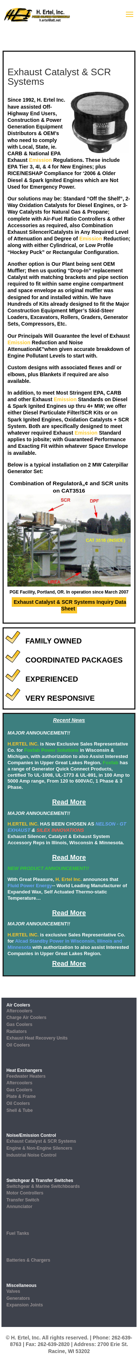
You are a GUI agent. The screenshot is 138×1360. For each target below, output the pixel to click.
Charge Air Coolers (26, 1017)
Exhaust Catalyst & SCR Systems (41, 1141)
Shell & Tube (19, 1110)
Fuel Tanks (17, 1233)
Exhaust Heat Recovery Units (37, 1038)
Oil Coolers (18, 1045)
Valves (13, 1291)
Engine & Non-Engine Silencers (39, 1148)
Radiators (16, 1031)
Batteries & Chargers (28, 1260)
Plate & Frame (21, 1096)
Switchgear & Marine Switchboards (43, 1186)
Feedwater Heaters (26, 1076)
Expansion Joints (24, 1305)
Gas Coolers (19, 1024)
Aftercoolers (19, 1010)
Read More (69, 802)
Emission (40, 160)
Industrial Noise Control (31, 1155)
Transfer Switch (22, 1200)
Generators (18, 1298)
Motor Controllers (24, 1193)
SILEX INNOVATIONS (60, 830)
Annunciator (19, 1206)
